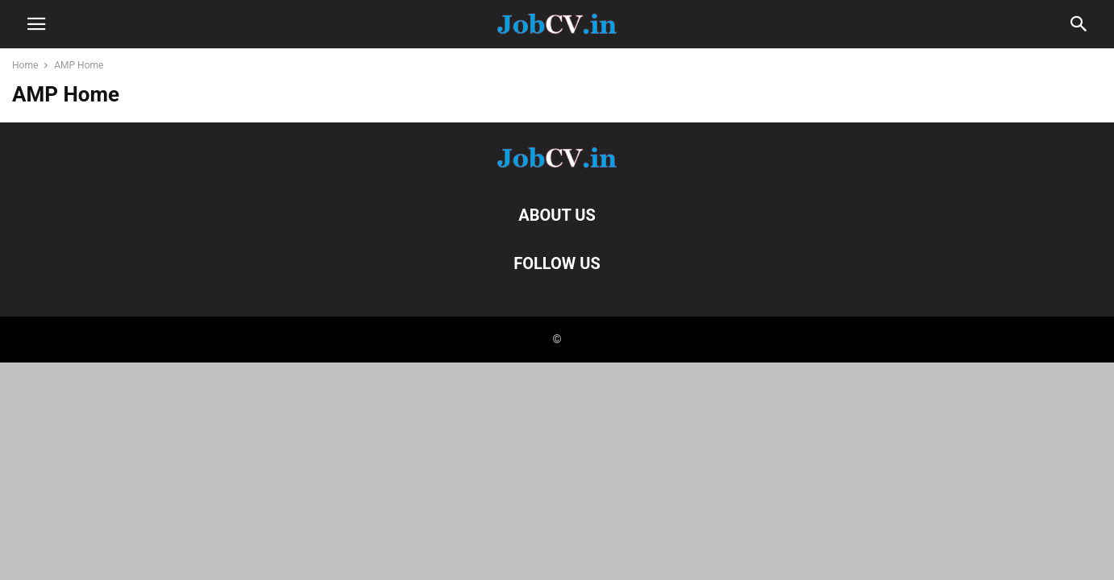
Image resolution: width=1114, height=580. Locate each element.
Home (25, 65)
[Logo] (557, 166)
